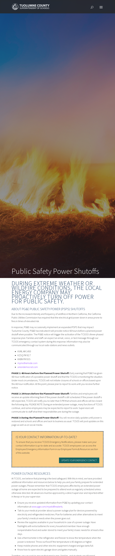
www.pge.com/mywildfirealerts (47, 506)
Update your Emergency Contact (79, 460)
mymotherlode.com (27, 363)
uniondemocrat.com (28, 366)
